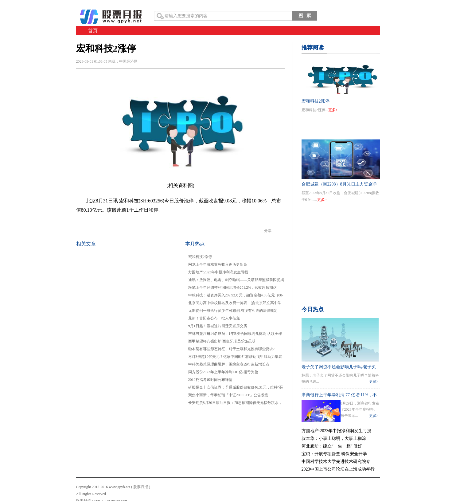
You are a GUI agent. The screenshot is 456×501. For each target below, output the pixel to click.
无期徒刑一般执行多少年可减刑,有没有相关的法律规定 (233, 310)
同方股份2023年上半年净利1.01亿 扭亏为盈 (223, 372)
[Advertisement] (340, 261)
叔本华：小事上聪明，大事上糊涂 (334, 438)
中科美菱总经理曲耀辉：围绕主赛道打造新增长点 (228, 364)
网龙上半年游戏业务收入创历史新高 (217, 264)
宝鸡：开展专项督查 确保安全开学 (334, 454)
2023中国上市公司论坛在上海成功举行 (338, 469)
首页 (93, 30)
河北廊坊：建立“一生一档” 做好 (332, 446)
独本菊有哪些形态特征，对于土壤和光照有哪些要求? (231, 349)
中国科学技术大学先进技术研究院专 (336, 461)
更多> (333, 110)
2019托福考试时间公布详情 (210, 380)
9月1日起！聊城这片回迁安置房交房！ (219, 326)
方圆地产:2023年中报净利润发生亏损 (218, 272)
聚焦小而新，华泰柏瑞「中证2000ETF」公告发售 (228, 395)
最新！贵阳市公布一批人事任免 (214, 318)
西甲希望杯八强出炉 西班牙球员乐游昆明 (221, 341)
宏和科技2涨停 (200, 257)
